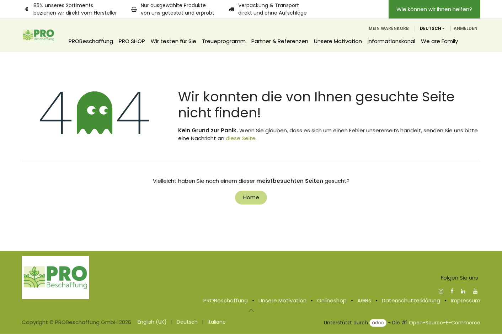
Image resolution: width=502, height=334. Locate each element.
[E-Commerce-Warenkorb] (389, 28)
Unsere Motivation (282, 300)
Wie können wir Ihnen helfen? (434, 9)
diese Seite (241, 138)
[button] (251, 310)
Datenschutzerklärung (411, 300)
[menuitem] (91, 41)
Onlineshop (332, 300)
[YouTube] (475, 290)
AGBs (364, 300)
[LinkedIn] (463, 290)
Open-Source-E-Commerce (444, 322)
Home (251, 197)
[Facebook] (452, 290)
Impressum (465, 300)
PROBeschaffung (225, 300)
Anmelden (465, 28)
